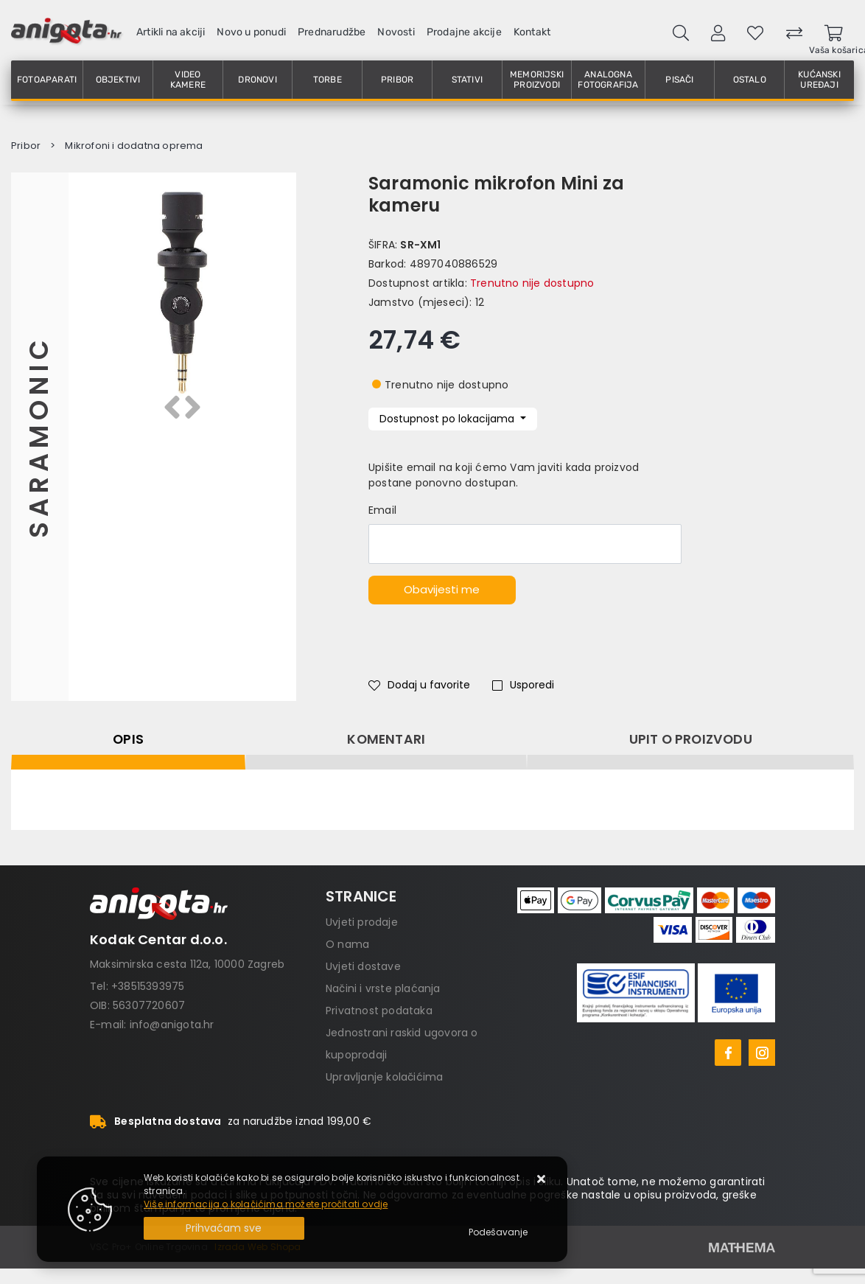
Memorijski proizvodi (537, 79)
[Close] (224, 1228)
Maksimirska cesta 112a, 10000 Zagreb (187, 964)
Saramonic (39, 436)
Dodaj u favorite (419, 684)
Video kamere (188, 79)
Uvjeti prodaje (362, 922)
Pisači (679, 79)
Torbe (327, 79)
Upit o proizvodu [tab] (690, 739)
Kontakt (532, 32)
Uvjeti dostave (363, 966)
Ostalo (749, 79)
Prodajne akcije (464, 32)
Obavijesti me (442, 589)
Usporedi (523, 684)
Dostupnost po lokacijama (448, 418)
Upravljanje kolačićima (384, 1077)
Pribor (397, 79)
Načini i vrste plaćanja (383, 988)
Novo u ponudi (251, 32)
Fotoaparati (47, 79)
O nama (347, 944)
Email (382, 510)
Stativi (467, 79)
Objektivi (118, 79)
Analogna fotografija (608, 79)
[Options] (498, 1232)
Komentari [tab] (386, 739)
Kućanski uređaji (819, 79)
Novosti (395, 32)
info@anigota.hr (172, 1024)
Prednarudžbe (331, 32)
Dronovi (257, 79)
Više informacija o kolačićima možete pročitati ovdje (266, 1204)
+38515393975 (147, 986)
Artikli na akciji (170, 32)
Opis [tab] (128, 739)
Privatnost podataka (379, 1010)
